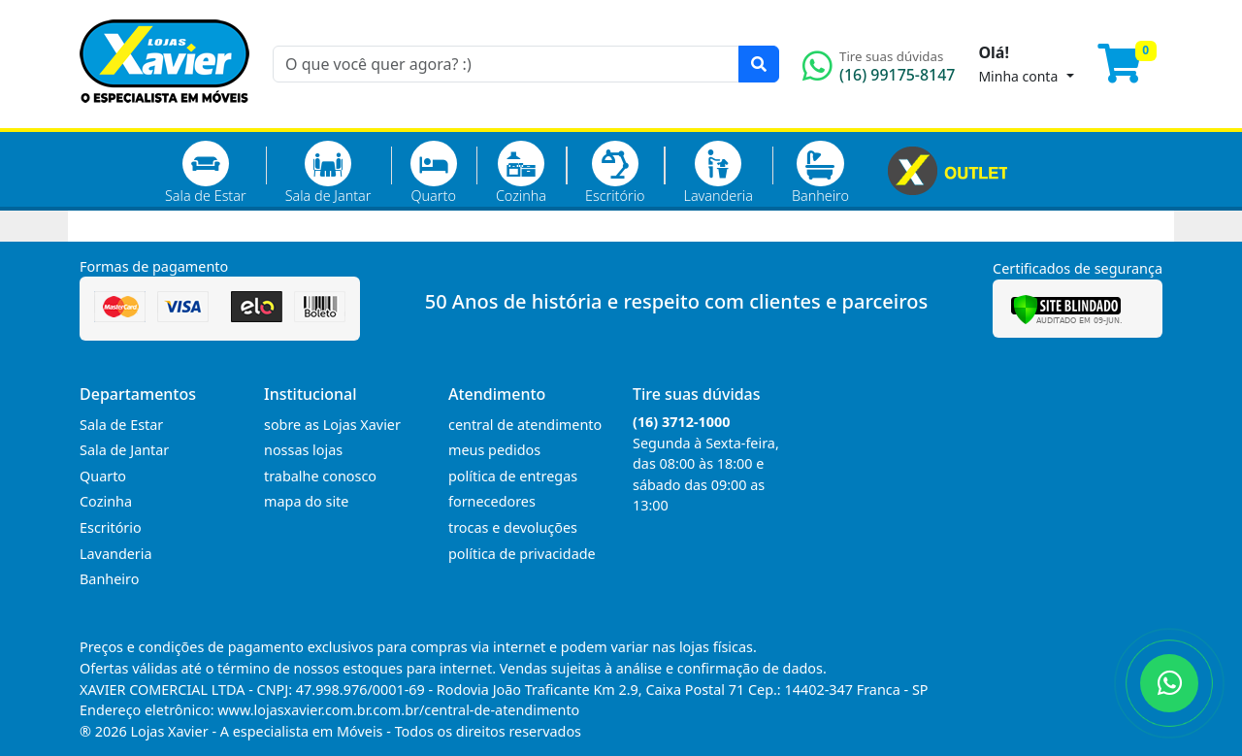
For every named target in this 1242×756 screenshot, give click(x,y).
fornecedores (492, 501)
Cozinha (521, 173)
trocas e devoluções (512, 527)
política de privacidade (522, 553)
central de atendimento (525, 424)
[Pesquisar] (758, 64)
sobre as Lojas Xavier (332, 424)
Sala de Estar (205, 173)
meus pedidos (494, 450)
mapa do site (306, 501)
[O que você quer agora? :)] (506, 64)
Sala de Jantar (328, 173)
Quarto (433, 173)
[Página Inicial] (164, 116)
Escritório (614, 173)
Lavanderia (717, 173)
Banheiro (820, 173)
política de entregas (512, 476)
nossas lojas (303, 450)
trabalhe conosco (320, 476)
